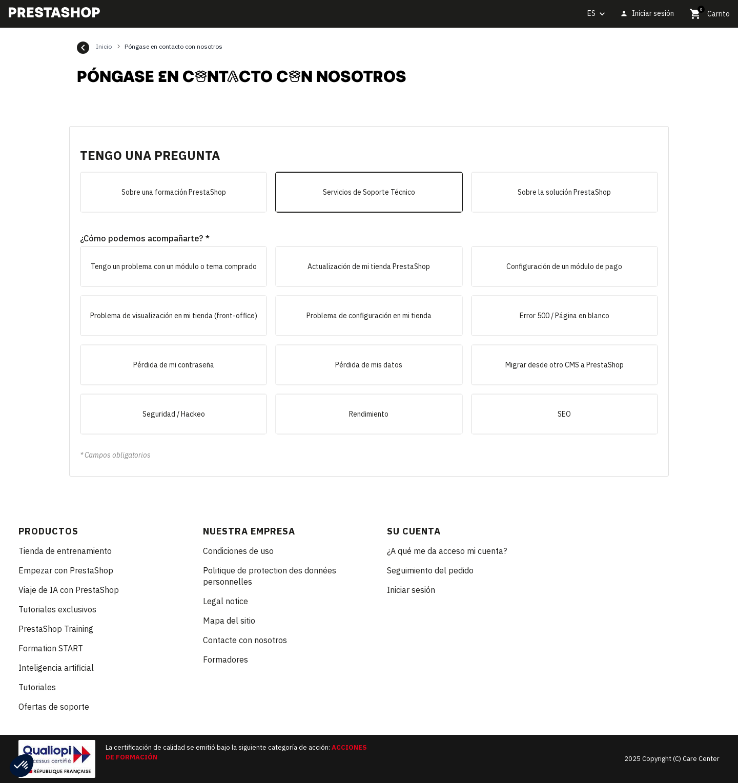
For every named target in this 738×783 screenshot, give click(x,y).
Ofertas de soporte (53, 707)
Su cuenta (414, 531)
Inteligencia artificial (56, 668)
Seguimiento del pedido (430, 570)
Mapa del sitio (229, 620)
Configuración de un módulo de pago (564, 266)
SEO (564, 414)
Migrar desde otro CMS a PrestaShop (564, 364)
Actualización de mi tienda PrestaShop (369, 266)
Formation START (50, 648)
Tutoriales (37, 687)
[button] (21, 765)
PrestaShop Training (55, 629)
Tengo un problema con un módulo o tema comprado (174, 266)
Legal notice (225, 601)
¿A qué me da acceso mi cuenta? (447, 551)
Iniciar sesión (411, 590)
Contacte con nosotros (245, 640)
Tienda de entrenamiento (65, 551)
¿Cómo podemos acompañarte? (141, 238)
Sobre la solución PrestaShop (564, 192)
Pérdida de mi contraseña (173, 364)
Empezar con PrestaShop (65, 570)
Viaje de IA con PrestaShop (68, 590)
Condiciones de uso (238, 551)
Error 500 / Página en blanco (564, 315)
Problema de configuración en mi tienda (369, 315)
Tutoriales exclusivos (57, 609)
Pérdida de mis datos (368, 364)
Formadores (225, 659)
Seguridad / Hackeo (173, 414)
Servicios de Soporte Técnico (369, 192)
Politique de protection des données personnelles (269, 576)
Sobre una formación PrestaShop (173, 192)
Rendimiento (368, 414)
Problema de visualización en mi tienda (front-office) (173, 315)
